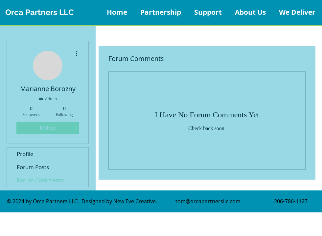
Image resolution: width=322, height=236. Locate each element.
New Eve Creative (134, 201)
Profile (25, 154)
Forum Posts (33, 167)
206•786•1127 (291, 201)
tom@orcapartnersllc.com (208, 201)
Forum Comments (40, 180)
